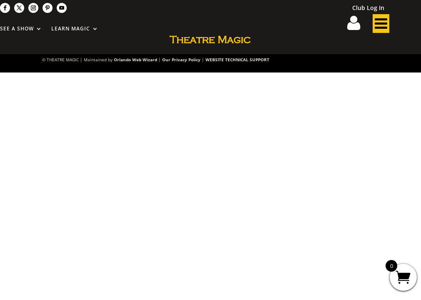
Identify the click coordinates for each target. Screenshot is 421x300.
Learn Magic (70, 29)
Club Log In (368, 8)
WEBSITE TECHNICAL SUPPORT (237, 59)
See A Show (17, 29)
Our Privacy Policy (181, 59)
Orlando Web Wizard (135, 59)
